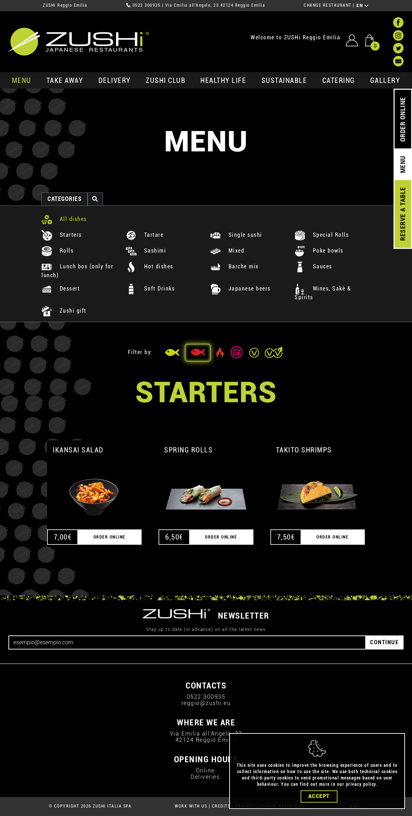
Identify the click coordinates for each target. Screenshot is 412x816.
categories (64, 199)
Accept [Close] (319, 796)
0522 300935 (147, 5)
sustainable (284, 80)
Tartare (144, 234)
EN (362, 5)
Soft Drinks (150, 288)
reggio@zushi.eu (206, 703)
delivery (114, 80)
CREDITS (221, 806)
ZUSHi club (165, 80)
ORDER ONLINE (402, 119)
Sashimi (146, 250)
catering (338, 80)
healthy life (223, 80)
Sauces (313, 266)
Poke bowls (319, 250)
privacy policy (361, 784)
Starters (61, 234)
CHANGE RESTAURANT (328, 5)
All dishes (64, 219)
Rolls (57, 250)
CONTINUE (384, 642)
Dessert (60, 288)
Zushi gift (63, 310)
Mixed (227, 250)
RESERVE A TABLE (402, 214)
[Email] (187, 642)
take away (64, 80)
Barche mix (234, 266)
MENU (21, 80)
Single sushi (236, 234)
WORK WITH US (191, 806)
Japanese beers (240, 288)
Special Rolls (322, 234)
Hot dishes (149, 266)
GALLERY (385, 80)
